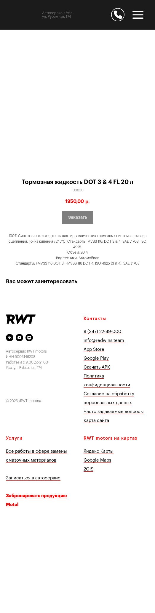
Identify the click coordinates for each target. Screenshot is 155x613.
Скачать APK (97, 367)
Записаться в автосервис (33, 478)
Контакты (95, 318)
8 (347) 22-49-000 (102, 331)
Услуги (14, 438)
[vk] (9, 337)
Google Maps (97, 460)
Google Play (96, 358)
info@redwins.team (104, 340)
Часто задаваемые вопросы (114, 411)
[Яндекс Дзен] (29, 337)
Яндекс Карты (99, 451)
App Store (94, 349)
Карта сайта (96, 420)
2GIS (88, 469)
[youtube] (19, 337)
